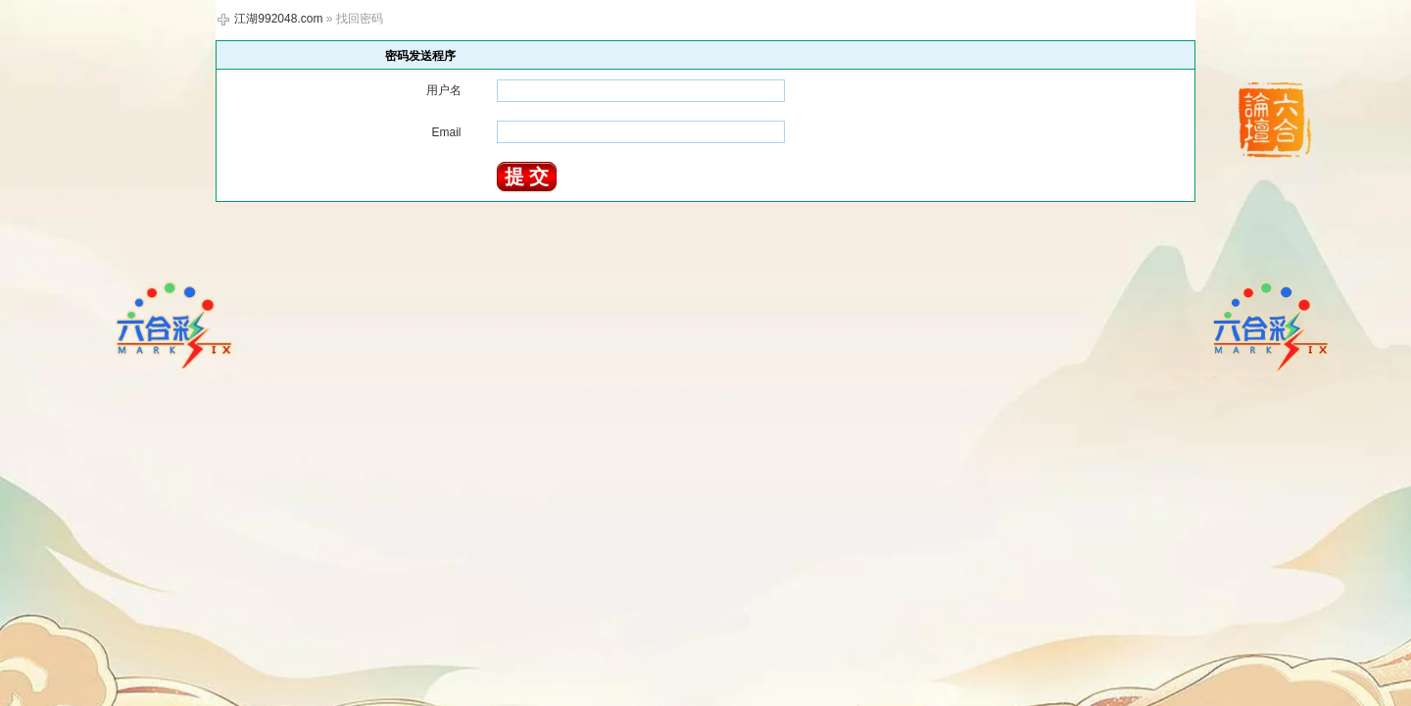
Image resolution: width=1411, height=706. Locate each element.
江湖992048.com (278, 18)
